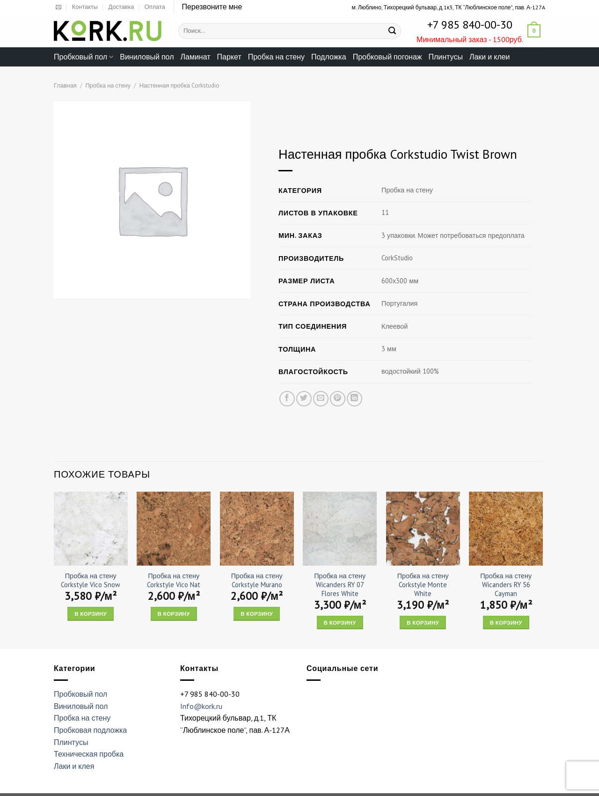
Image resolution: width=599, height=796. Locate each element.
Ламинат (196, 56)
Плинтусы (445, 56)
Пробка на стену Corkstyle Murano (257, 580)
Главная (65, 85)
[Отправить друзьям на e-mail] (321, 398)
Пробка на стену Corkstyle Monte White (423, 584)
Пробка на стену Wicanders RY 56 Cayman (506, 584)
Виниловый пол (147, 56)
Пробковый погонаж (387, 56)
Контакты (85, 7)
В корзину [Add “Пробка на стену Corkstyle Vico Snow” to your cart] (90, 613)
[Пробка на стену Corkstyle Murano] (257, 529)
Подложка (328, 56)
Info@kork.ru (201, 706)
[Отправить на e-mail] (58, 7)
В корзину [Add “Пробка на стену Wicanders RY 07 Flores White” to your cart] (340, 622)
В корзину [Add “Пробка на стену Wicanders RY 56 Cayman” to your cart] (506, 622)
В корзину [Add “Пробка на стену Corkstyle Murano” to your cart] (257, 613)
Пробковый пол (83, 56)
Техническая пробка (89, 754)
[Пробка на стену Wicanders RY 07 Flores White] (340, 529)
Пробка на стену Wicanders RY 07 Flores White (339, 584)
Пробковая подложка (90, 730)
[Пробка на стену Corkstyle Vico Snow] (91, 529)
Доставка (121, 7)
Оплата (155, 7)
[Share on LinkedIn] (354, 398)
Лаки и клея (74, 766)
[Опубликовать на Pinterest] (337, 398)
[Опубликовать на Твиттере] (304, 398)
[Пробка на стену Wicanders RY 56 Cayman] (506, 529)
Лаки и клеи (489, 56)
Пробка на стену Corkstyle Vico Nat (173, 580)
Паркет (229, 56)
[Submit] (392, 31)
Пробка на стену (276, 56)
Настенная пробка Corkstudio (179, 85)
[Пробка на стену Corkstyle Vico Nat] (174, 529)
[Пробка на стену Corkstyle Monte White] (423, 529)
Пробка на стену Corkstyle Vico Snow (90, 580)
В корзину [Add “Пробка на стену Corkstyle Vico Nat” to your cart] (174, 613)
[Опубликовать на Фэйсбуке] (287, 398)
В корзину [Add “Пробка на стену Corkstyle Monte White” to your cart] (423, 622)
